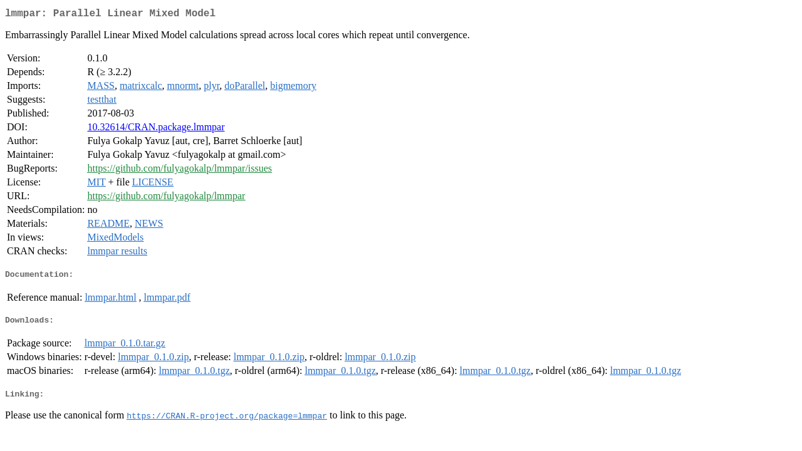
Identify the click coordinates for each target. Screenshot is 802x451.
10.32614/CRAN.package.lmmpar (155, 129)
